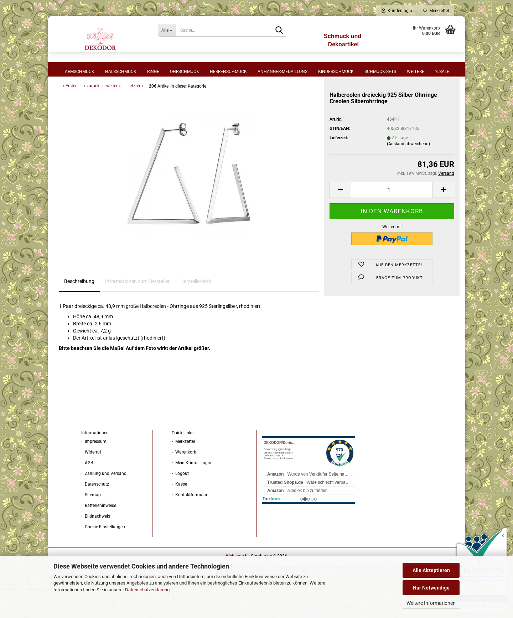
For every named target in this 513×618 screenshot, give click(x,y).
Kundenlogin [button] (397, 10)
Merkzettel (436, 10)
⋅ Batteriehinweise (98, 530)
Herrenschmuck (228, 71)
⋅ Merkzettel (183, 466)
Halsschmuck (120, 71)
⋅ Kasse (179, 509)
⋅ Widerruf (91, 477)
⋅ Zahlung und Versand (103, 498)
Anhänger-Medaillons (282, 71)
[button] (340, 215)
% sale (442, 71)
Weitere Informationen (431, 603)
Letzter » (136, 110)
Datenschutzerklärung (147, 589)
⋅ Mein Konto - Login (191, 487)
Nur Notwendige (431, 588)
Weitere (415, 71)
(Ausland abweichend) (408, 168)
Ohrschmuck (184, 71)
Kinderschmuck (336, 71)
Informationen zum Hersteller (137, 306)
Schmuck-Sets (380, 71)
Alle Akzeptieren (431, 570)
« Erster (69, 110)
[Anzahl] (392, 215)
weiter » (113, 110)
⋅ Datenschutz (95, 509)
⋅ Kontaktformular (189, 519)
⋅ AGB (87, 487)
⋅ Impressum (94, 466)
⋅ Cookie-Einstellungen (103, 551)
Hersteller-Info (196, 306)
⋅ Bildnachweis (95, 541)
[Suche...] (167, 30)
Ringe (153, 71)
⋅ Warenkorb (184, 477)
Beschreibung (79, 306)
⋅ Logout (180, 498)
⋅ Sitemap (91, 519)
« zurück (91, 110)
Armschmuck (79, 71)
